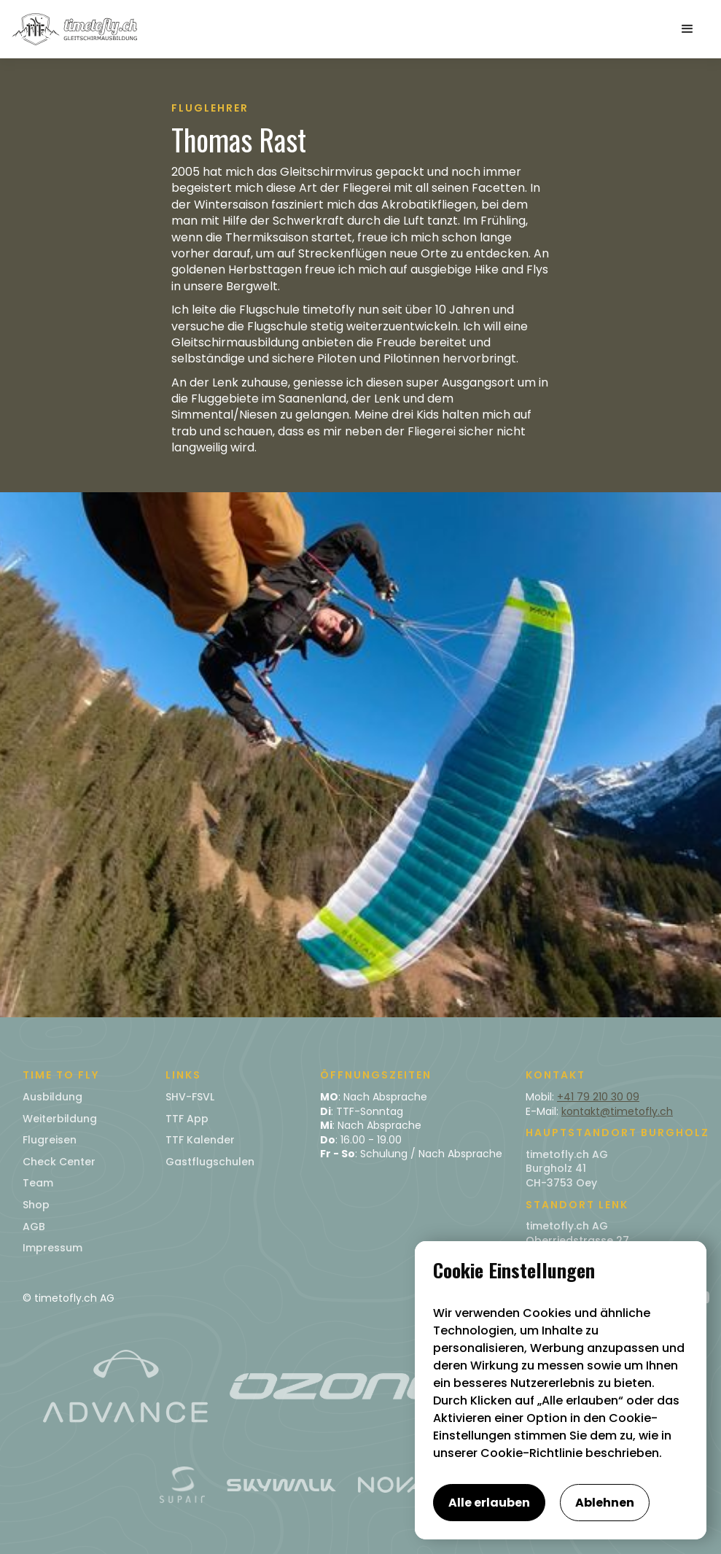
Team (38, 1183)
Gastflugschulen (209, 1161)
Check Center (59, 1161)
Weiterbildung (60, 1118)
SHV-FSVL (189, 1096)
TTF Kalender (200, 1140)
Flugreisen (50, 1140)
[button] (687, 29)
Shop (36, 1204)
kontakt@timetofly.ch (617, 1111)
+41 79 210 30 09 (598, 1096)
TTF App (186, 1118)
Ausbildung (52, 1096)
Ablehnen (604, 1502)
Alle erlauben (489, 1502)
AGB (34, 1226)
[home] (74, 28)
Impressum (52, 1247)
